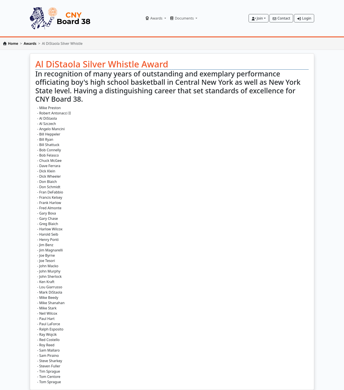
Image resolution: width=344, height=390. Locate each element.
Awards (30, 43)
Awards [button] (154, 18)
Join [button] (257, 18)
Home (13, 43)
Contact (281, 18)
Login (304, 18)
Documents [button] (182, 18)
